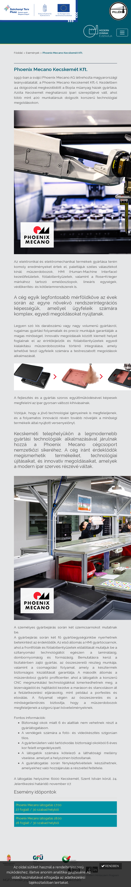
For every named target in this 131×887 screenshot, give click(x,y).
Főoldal (18, 52)
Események (32, 52)
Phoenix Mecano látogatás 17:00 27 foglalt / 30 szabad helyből (38, 807)
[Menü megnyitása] (122, 32)
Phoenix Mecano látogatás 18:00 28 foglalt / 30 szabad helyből (39, 821)
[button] (110, 866)
